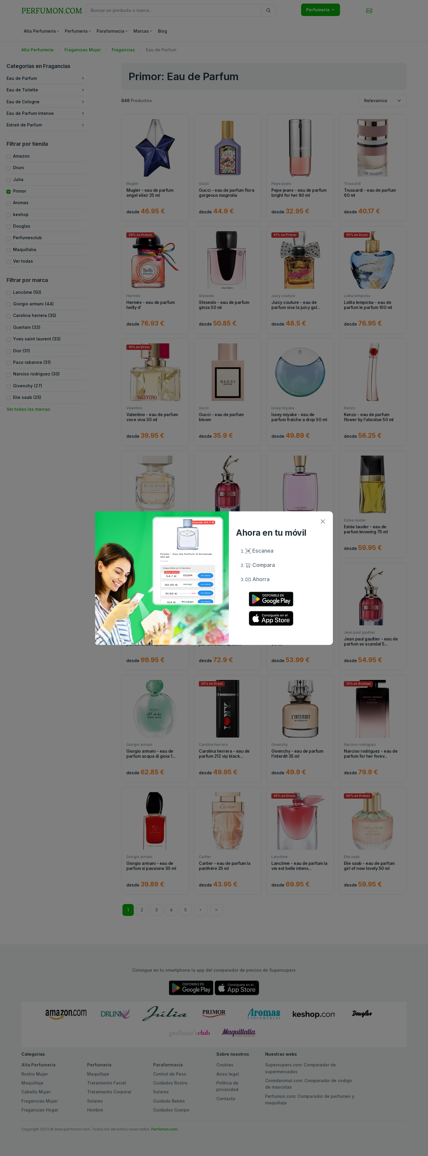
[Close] (323, 521)
